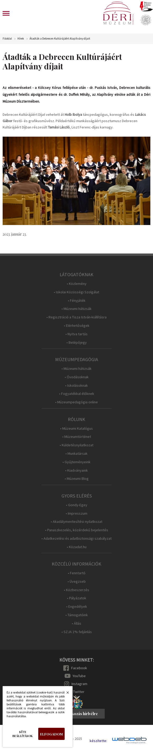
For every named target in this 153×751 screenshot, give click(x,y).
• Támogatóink (76, 615)
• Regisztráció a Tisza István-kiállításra (76, 317)
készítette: (98, 741)
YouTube (79, 675)
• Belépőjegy (76, 342)
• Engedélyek (76, 606)
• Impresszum (76, 513)
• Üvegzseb (77, 581)
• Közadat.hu (77, 547)
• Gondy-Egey (76, 505)
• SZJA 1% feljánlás (76, 632)
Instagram (79, 683)
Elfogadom (51, 734)
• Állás (76, 623)
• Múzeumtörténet (76, 436)
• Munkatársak (76, 453)
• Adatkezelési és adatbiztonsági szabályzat (76, 538)
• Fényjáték (76, 300)
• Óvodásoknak (77, 377)
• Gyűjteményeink (76, 462)
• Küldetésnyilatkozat (76, 445)
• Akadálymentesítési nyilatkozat (76, 521)
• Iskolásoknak (76, 385)
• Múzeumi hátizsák (76, 309)
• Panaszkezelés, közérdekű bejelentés (76, 530)
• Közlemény (77, 283)
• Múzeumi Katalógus (76, 428)
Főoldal (7, 38)
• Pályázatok (76, 598)
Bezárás (65, 694)
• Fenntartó (76, 573)
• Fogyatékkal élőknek (76, 393)
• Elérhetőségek (76, 325)
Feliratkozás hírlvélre (79, 713)
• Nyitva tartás (76, 334)
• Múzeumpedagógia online (76, 402)
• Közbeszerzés (76, 590)
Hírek (20, 38)
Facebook (79, 668)
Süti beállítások (22, 734)
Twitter (78, 691)
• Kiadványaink (76, 470)
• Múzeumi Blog (77, 478)
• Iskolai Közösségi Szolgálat (76, 292)
